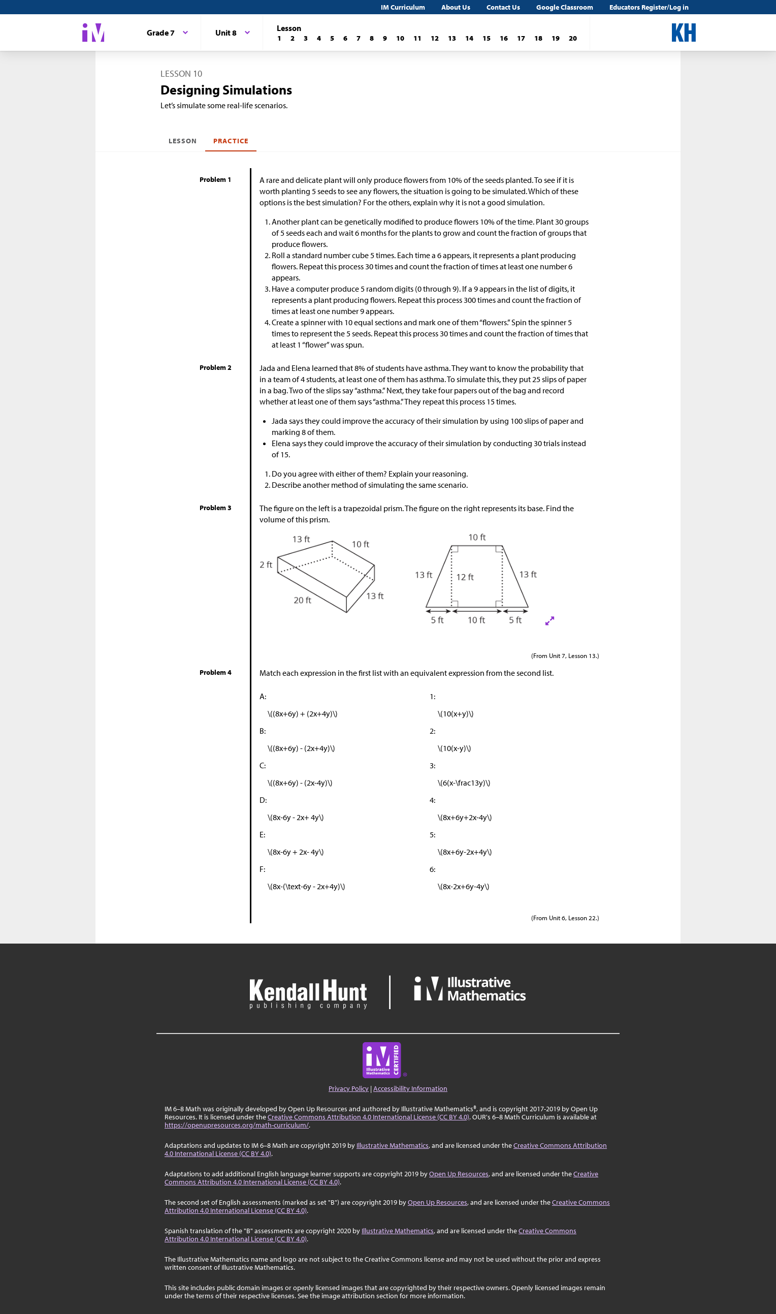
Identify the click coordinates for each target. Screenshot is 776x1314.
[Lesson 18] (538, 38)
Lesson (183, 140)
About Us (455, 7)
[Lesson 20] (572, 38)
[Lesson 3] (305, 38)
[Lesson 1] (279, 38)
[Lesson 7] (358, 38)
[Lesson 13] (452, 38)
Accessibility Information (410, 1088)
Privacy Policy (349, 1088)
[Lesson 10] (400, 38)
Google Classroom (564, 7)
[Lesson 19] (555, 38)
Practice (230, 140)
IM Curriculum (403, 7)
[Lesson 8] (371, 38)
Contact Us (503, 7)
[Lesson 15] (486, 38)
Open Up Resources (459, 1173)
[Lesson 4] (319, 38)
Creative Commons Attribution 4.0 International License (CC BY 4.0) (368, 1116)
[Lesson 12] (434, 38)
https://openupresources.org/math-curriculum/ (237, 1125)
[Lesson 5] (332, 38)
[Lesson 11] (417, 38)
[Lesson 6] (345, 38)
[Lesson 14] (469, 38)
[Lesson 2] (292, 38)
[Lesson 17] (521, 38)
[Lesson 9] (385, 38)
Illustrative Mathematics (393, 1145)
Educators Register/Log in (649, 7)
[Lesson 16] (503, 38)
